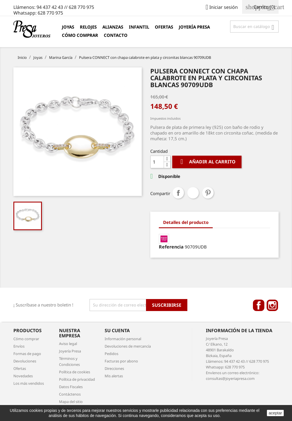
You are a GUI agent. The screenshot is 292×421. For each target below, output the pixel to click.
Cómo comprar (80, 35)
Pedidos (111, 353)
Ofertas (164, 27)
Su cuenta (117, 330)
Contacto (115, 35)
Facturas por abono (121, 361)
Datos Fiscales (71, 386)
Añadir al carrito (207, 162)
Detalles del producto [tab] (185, 222)
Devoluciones (24, 361)
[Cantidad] (157, 162)
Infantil (139, 27)
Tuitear (193, 193)
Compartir (178, 193)
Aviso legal (68, 343)
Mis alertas (114, 375)
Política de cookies (74, 371)
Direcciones (114, 368)
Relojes (88, 27)
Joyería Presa (194, 27)
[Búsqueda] (254, 27)
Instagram (272, 305)
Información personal (123, 338)
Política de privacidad (77, 379)
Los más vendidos (28, 383)
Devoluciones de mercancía (128, 346)
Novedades (23, 375)
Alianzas (112, 27)
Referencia (171, 247)
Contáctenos (70, 394)
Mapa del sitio (71, 401)
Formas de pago (27, 353)
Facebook (258, 305)
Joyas (68, 27)
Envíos (19, 346)
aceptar (275, 413)
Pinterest (208, 193)
